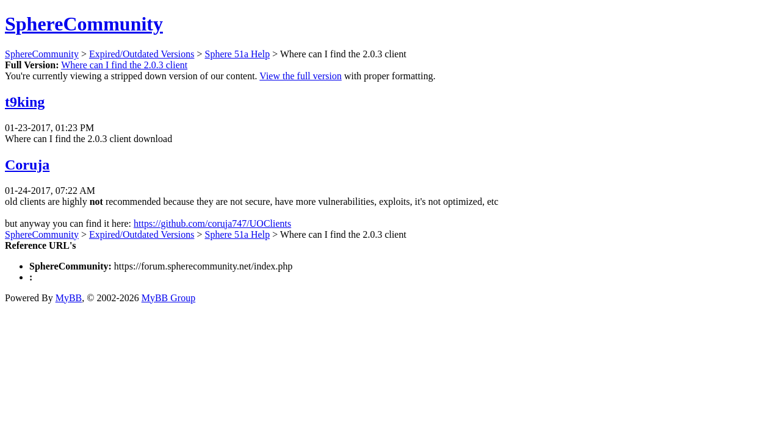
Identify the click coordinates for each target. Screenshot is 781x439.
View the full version (300, 76)
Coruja (27, 165)
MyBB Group (168, 298)
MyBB (69, 298)
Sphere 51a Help (237, 54)
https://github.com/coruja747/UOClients (212, 223)
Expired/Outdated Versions (142, 54)
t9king (25, 102)
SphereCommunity (84, 24)
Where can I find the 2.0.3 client (124, 65)
